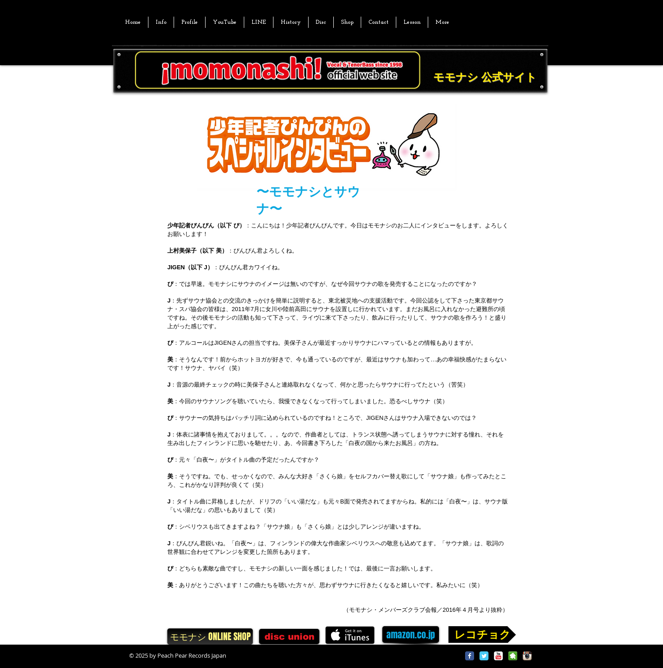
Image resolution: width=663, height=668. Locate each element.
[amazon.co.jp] (410, 634)
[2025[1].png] (512, 655)
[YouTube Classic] (498, 655)
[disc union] (289, 636)
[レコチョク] (482, 634)
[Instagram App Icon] (527, 655)
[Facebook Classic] (469, 655)
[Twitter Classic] (483, 655)
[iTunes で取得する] (350, 635)
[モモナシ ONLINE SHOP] (210, 636)
